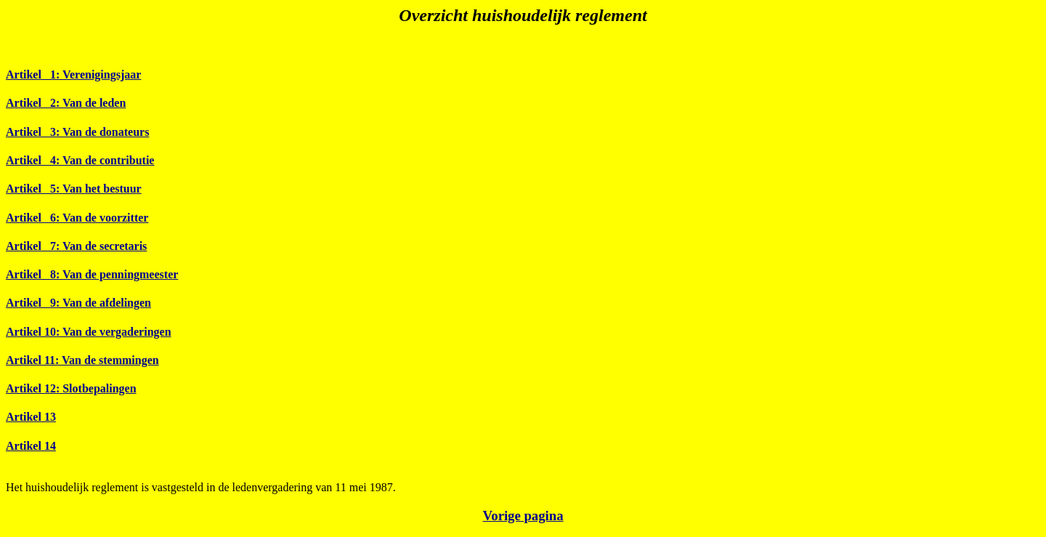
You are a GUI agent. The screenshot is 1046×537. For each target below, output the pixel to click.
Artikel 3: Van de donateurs (77, 132)
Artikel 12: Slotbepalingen (71, 388)
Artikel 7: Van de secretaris (76, 246)
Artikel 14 (31, 446)
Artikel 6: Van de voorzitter (77, 217)
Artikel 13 (31, 417)
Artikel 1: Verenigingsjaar (73, 74)
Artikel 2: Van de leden (66, 103)
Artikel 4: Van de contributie (80, 160)
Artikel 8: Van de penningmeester (92, 274)
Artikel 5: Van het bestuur (74, 188)
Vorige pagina (522, 515)
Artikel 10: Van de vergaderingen (88, 332)
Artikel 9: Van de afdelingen (78, 302)
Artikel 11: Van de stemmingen (82, 360)
